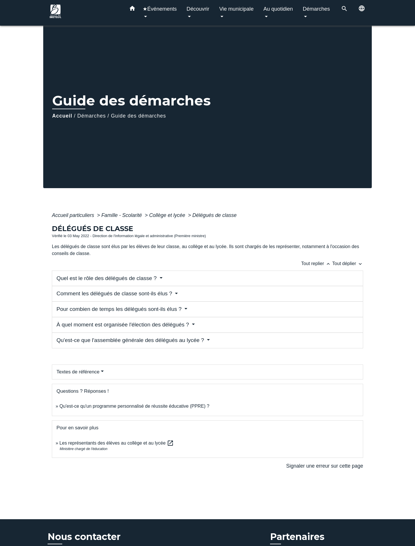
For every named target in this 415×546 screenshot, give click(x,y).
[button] (132, 9)
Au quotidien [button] (278, 9)
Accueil (62, 116)
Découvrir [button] (197, 9)
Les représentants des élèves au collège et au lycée (116, 443)
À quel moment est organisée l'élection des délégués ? (123, 325)
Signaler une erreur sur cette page (324, 466)
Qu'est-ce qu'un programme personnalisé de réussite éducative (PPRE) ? (134, 406)
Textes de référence (77, 372)
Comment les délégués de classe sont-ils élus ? (115, 293)
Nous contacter (84, 536)
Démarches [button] (316, 9)
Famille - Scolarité (122, 215)
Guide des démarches (138, 116)
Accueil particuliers (74, 215)
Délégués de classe (215, 215)
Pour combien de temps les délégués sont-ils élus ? (119, 309)
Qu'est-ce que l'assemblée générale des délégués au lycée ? (130, 340)
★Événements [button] (160, 9)
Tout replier (316, 263)
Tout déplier (347, 263)
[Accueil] (84, 13)
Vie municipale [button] (236, 9)
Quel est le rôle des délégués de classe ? (107, 278)
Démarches (91, 116)
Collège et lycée (167, 215)
